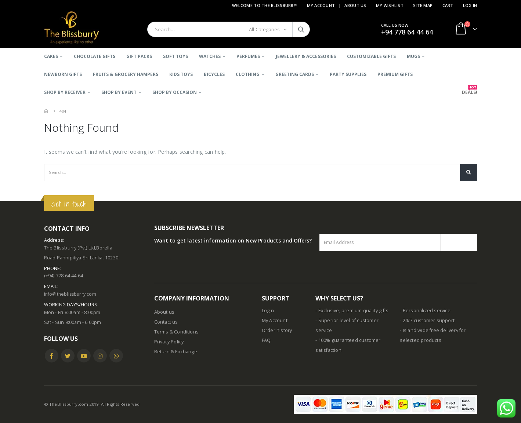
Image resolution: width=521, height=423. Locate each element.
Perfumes (248, 56)
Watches (210, 56)
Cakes (51, 56)
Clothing (248, 74)
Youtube (84, 355)
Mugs (413, 56)
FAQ (266, 340)
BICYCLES (214, 74)
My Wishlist (390, 5)
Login (268, 310)
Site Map (423, 5)
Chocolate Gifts (94, 56)
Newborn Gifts (63, 74)
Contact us (166, 322)
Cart (447, 5)
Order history (277, 330)
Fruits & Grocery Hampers (125, 74)
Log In (470, 5)
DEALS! (469, 90)
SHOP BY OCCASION (174, 92)
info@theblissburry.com (71, 294)
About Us (355, 5)
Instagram (100, 355)
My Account (321, 5)
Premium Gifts (395, 74)
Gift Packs (139, 56)
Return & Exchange (175, 352)
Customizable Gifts (371, 56)
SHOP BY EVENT (119, 92)
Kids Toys (181, 74)
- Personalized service (425, 310)
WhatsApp (116, 355)
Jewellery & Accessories (306, 56)
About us (164, 312)
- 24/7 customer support (427, 320)
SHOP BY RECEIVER (65, 92)
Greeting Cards (294, 74)
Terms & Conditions (176, 332)
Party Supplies (348, 74)
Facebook (51, 355)
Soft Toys (175, 56)
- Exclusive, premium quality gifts (351, 310)
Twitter (68, 355)
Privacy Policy (169, 342)
